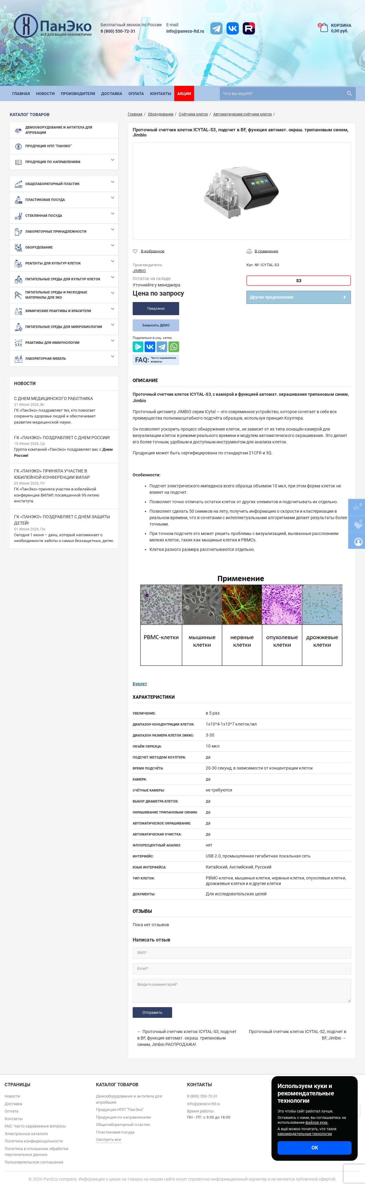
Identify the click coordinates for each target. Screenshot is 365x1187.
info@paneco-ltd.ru (185, 31)
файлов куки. (316, 1122)
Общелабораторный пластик (123, 1124)
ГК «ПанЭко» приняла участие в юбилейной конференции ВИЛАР (52, 474)
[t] (216, 28)
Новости (25, 383)
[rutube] (249, 28)
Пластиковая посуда (115, 1132)
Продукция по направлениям (123, 1117)
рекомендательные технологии (305, 1134)
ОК (315, 1148)
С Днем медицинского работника (53, 398)
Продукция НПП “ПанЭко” (120, 1109)
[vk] (233, 28)
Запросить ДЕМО (156, 325)
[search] (288, 93)
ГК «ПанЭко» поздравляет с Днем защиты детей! (62, 520)
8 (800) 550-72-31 (118, 31)
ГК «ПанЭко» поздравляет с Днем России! (62, 437)
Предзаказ (156, 309)
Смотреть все (108, 1139)
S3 (298, 280)
